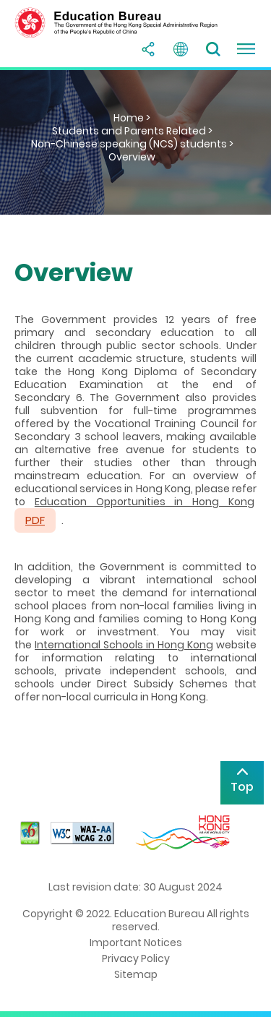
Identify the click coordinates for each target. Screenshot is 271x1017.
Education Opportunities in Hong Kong (144, 501)
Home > (131, 117)
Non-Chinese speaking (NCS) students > (132, 143)
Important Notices (136, 942)
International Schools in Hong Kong (124, 645)
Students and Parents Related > (132, 130)
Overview (131, 156)
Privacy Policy (136, 958)
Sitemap (136, 974)
